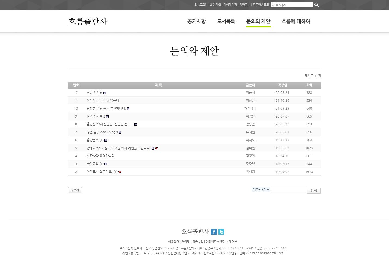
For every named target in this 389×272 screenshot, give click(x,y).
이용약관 (173, 242)
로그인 (203, 5)
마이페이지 (230, 5)
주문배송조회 (261, 5)
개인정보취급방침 (192, 242)
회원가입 (215, 5)
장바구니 (244, 5)
